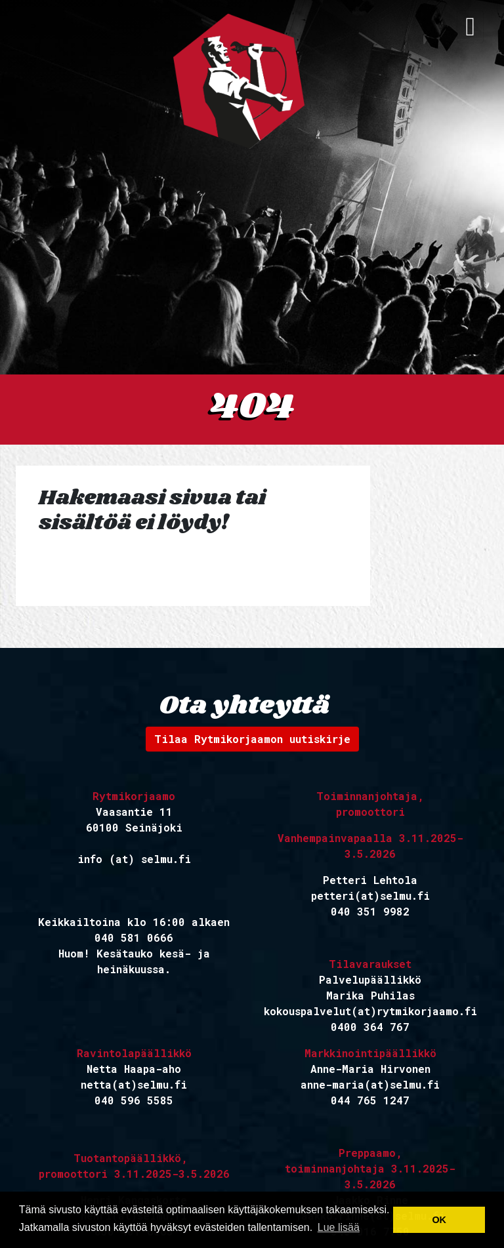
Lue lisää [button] (339, 1227)
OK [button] (439, 1220)
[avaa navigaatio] (470, 26)
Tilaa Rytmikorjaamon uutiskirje (252, 739)
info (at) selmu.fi (134, 859)
